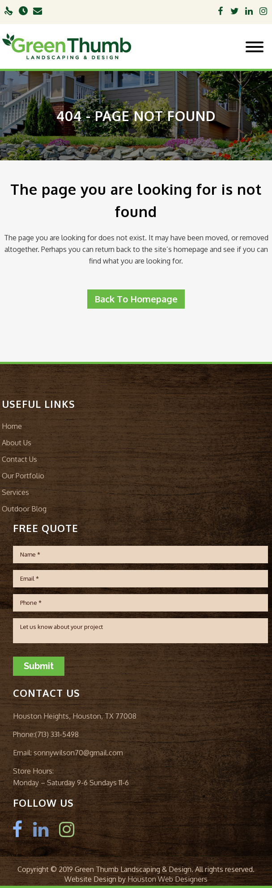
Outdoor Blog (24, 508)
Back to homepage (136, 299)
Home (12, 426)
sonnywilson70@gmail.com (77, 752)
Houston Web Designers (168, 879)
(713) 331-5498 (57, 734)
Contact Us (19, 459)
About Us (16, 442)
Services (15, 492)
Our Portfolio (23, 475)
